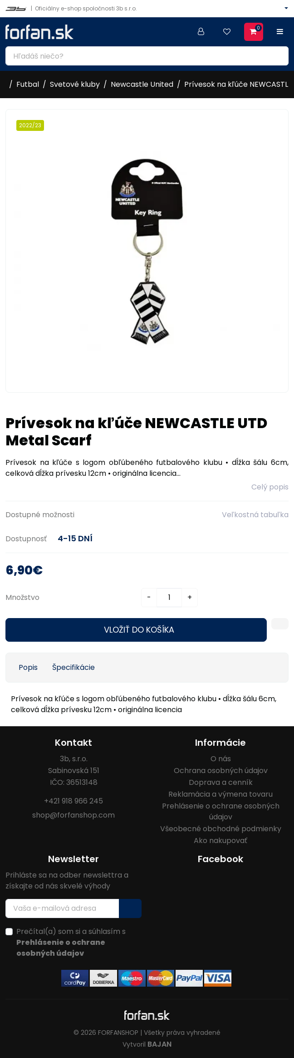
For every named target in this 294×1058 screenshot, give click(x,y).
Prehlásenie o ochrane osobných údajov (220, 811)
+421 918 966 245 (73, 801)
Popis (28, 667)
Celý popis (270, 487)
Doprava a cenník (221, 782)
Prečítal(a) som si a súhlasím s (71, 942)
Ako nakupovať (220, 840)
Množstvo (22, 597)
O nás (221, 759)
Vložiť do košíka (139, 629)
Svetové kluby (75, 84)
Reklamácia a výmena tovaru (220, 794)
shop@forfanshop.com (73, 815)
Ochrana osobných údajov (221, 770)
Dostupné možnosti (39, 514)
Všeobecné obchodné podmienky (220, 828)
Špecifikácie (73, 667)
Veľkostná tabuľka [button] (255, 514)
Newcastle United (142, 84)
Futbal (27, 84)
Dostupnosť (26, 539)
